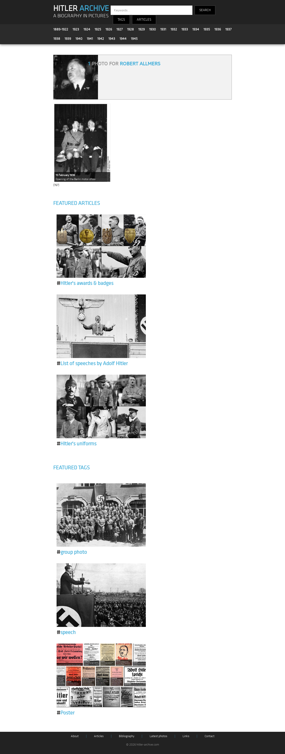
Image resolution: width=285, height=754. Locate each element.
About (75, 736)
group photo (72, 552)
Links (186, 736)
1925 (98, 29)
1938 (56, 38)
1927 (119, 29)
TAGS (121, 19)
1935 (207, 29)
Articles (99, 736)
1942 (100, 38)
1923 (76, 29)
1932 (174, 29)
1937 (228, 29)
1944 (123, 38)
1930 (152, 29)
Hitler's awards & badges (85, 283)
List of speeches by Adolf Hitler (92, 363)
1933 (184, 29)
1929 (141, 29)
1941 (90, 38)
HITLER (81, 8)
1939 (68, 38)
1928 (130, 29)
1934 (195, 29)
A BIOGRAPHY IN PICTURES (81, 16)
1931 (163, 29)
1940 (78, 38)
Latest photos (158, 736)
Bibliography (126, 736)
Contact (209, 736)
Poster (65, 713)
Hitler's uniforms (76, 443)
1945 (134, 38)
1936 (217, 29)
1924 (86, 29)
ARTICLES (144, 19)
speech (66, 632)
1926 (109, 29)
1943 (111, 38)
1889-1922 (60, 29)
